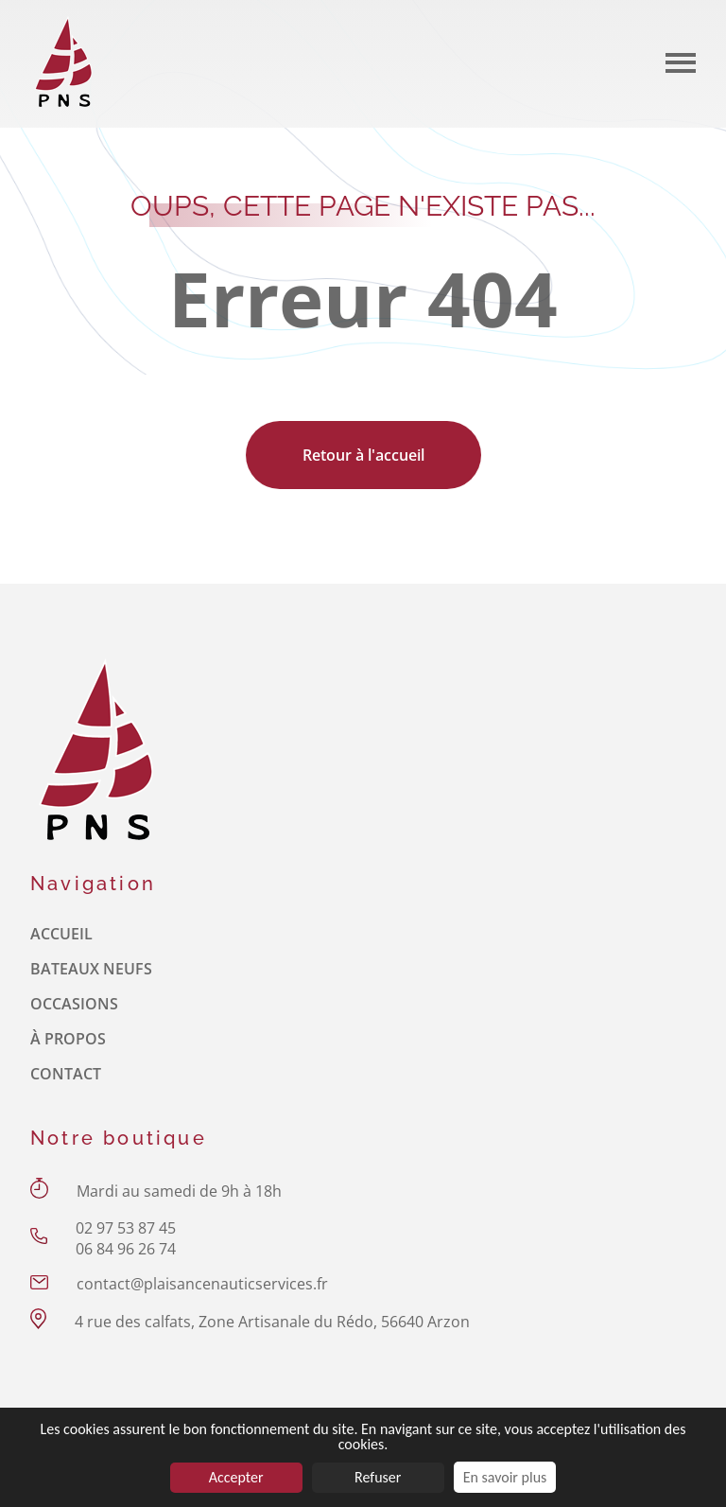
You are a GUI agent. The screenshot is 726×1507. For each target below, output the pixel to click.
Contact (65, 1073)
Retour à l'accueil (363, 455)
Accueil (61, 933)
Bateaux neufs (91, 968)
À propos (68, 1038)
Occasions (74, 1003)
